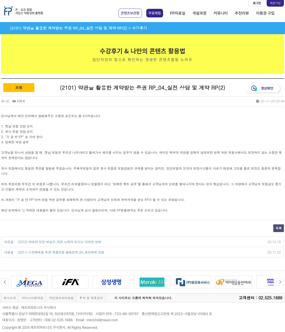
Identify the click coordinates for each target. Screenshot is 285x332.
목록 (279, 228)
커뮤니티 (221, 13)
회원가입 (275, 3)
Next (280, 282)
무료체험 (154, 13)
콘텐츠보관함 (130, 13)
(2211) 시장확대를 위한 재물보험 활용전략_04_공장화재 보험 (61, 252)
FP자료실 (177, 13)
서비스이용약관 (32, 298)
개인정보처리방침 (61, 298)
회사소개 (10, 298)
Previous (4, 282)
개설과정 (199, 13)
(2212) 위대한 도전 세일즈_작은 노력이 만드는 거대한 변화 (59, 242)
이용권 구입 (265, 13)
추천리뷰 (242, 13)
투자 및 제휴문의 (91, 298)
